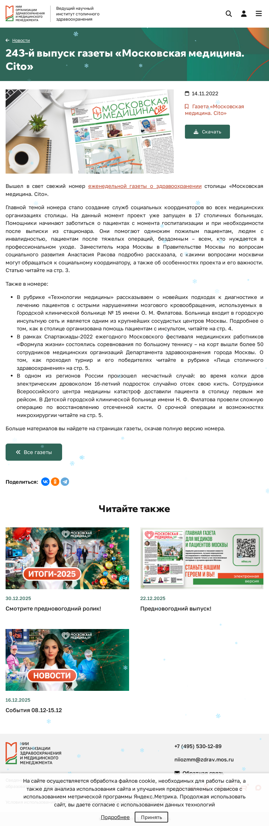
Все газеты (38, 452)
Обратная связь (199, 773)
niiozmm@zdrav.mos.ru (204, 759)
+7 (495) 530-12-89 (198, 746)
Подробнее (115, 817)
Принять (151, 817)
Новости (21, 40)
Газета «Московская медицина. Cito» (214, 109)
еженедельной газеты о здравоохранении (145, 186)
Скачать (211, 131)
